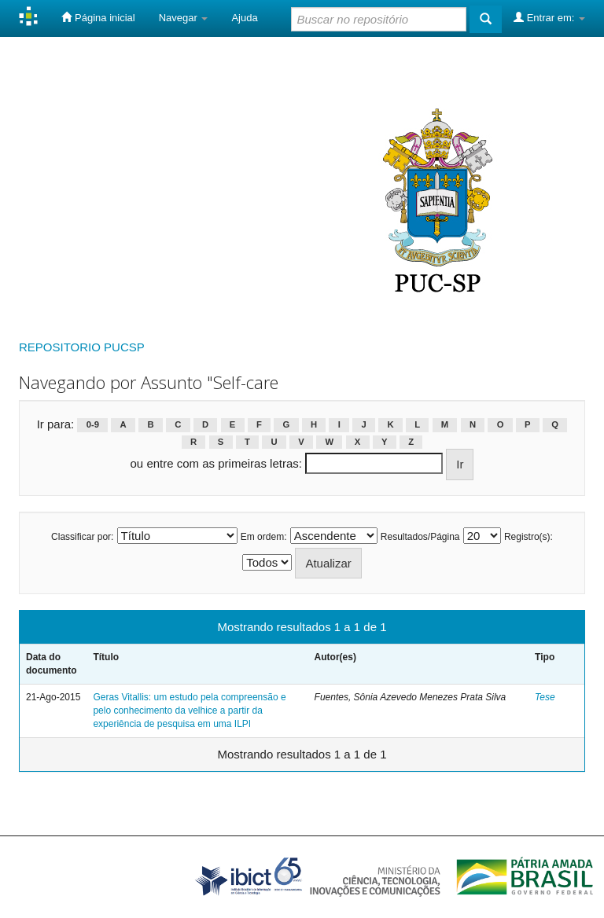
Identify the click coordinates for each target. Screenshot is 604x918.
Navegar (183, 18)
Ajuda (244, 18)
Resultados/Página (420, 536)
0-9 (93, 425)
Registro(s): (528, 536)
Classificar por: (82, 536)
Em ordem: (264, 536)
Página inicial (97, 17)
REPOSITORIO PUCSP (82, 347)
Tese (545, 697)
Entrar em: (549, 17)
